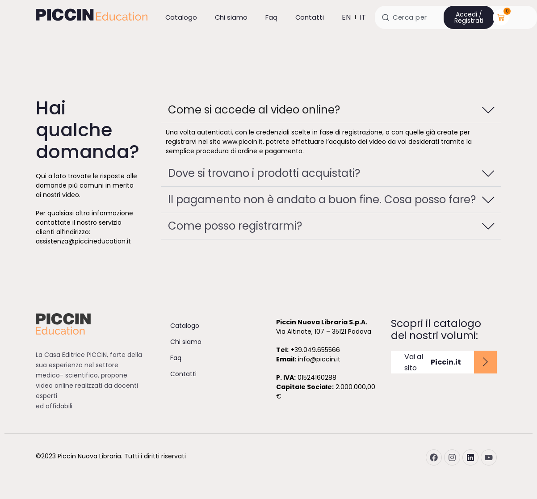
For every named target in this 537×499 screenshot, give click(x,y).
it (363, 17)
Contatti (309, 17)
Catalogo (181, 17)
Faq (271, 17)
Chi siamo (231, 17)
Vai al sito (432, 362)
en (346, 17)
